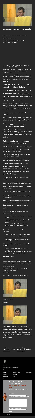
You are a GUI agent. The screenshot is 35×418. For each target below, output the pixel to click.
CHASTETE (5, 365)
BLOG (4, 370)
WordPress (9, 416)
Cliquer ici (15, 270)
